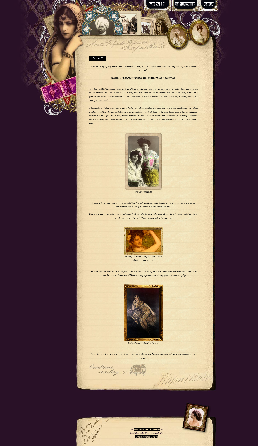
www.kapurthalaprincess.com (147, 429)
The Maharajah (118, 370)
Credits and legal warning (147, 437)
